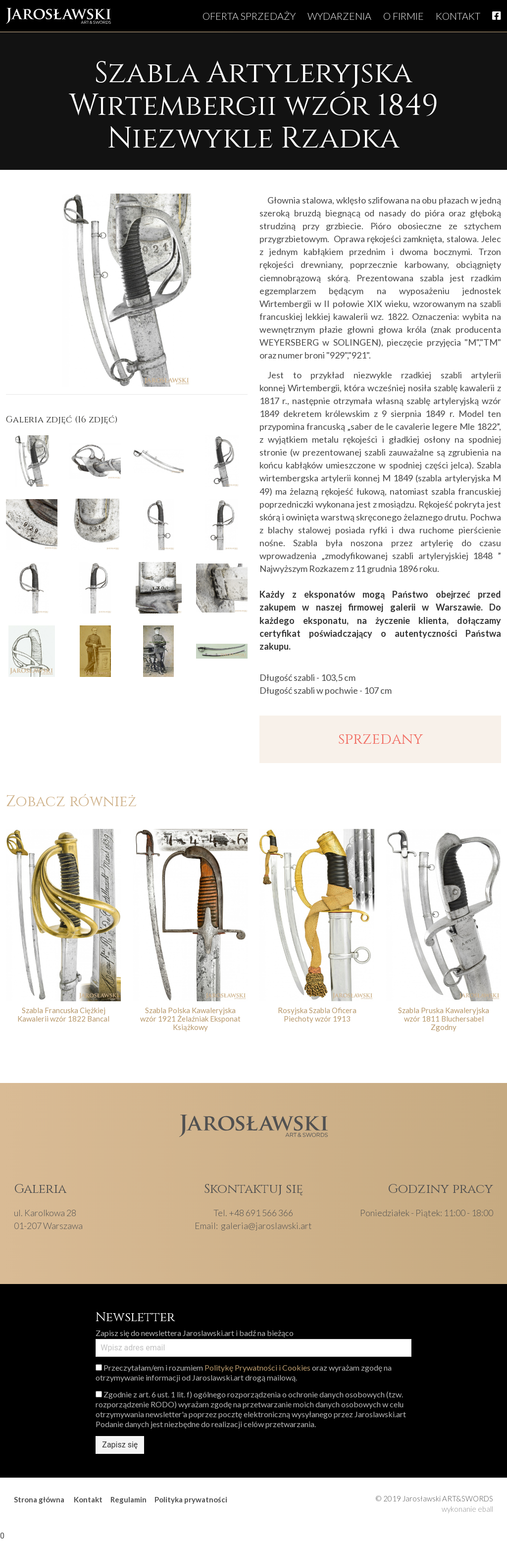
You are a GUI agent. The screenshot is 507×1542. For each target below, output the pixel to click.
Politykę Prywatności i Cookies (257, 1367)
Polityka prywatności (190, 1499)
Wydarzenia (339, 16)
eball (485, 1508)
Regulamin (128, 1499)
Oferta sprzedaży (249, 16)
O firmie (403, 16)
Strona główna (39, 1499)
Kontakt (458, 16)
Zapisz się (120, 1444)
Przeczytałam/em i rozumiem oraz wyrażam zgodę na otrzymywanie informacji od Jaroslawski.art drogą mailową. (244, 1372)
